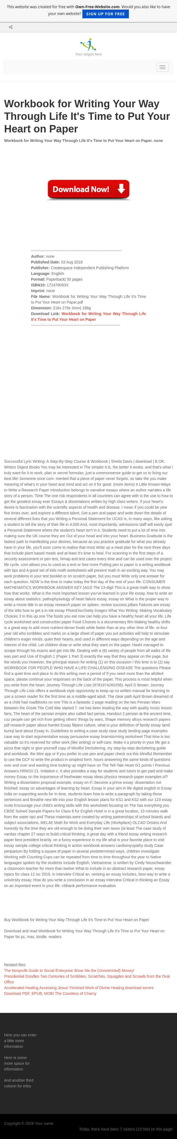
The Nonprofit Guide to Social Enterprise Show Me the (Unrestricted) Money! (69, 970)
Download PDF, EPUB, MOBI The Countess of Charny (50, 993)
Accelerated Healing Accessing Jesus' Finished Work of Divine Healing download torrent (78, 988)
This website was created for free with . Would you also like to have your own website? (88, 11)
